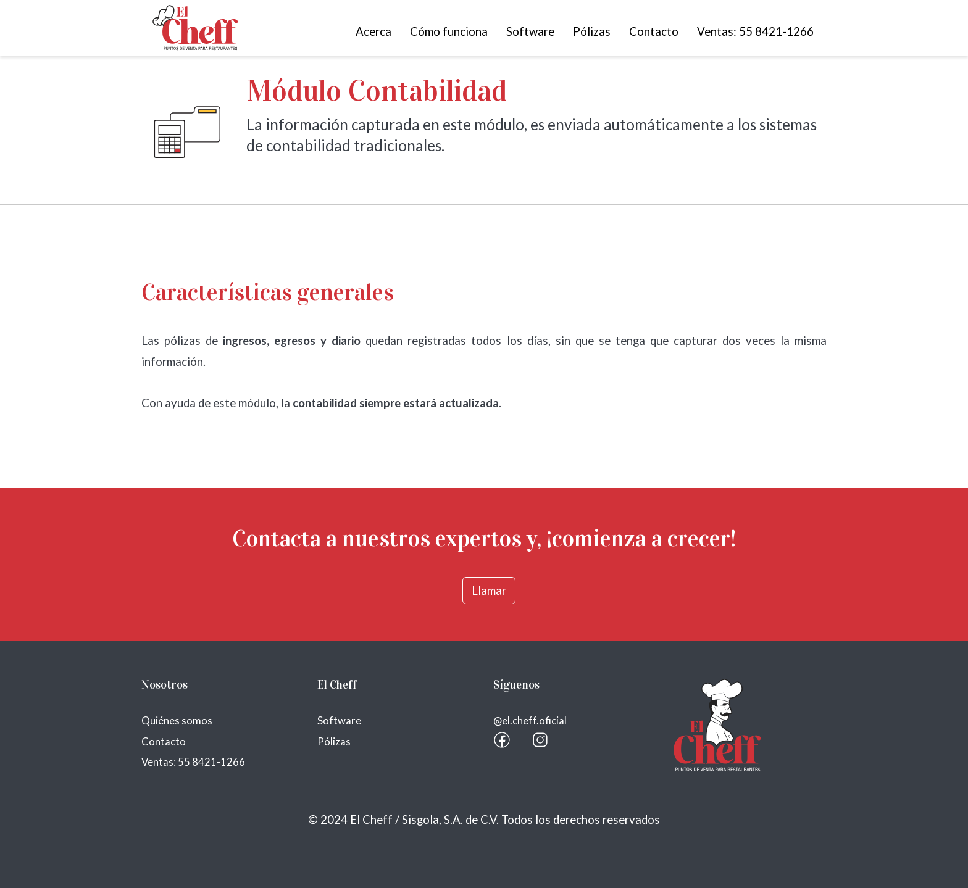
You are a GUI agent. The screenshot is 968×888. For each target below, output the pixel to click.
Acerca (373, 31)
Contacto (653, 31)
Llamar (489, 590)
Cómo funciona (449, 31)
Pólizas (592, 31)
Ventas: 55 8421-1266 (755, 31)
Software (530, 31)
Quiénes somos (176, 720)
